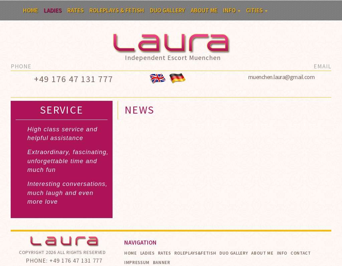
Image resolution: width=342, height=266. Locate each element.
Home (30, 10)
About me (204, 10)
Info (231, 10)
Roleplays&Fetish (195, 253)
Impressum (137, 262)
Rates (75, 10)
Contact (301, 253)
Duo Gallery (167, 10)
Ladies (53, 10)
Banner (161, 262)
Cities (257, 10)
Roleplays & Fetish (117, 10)
